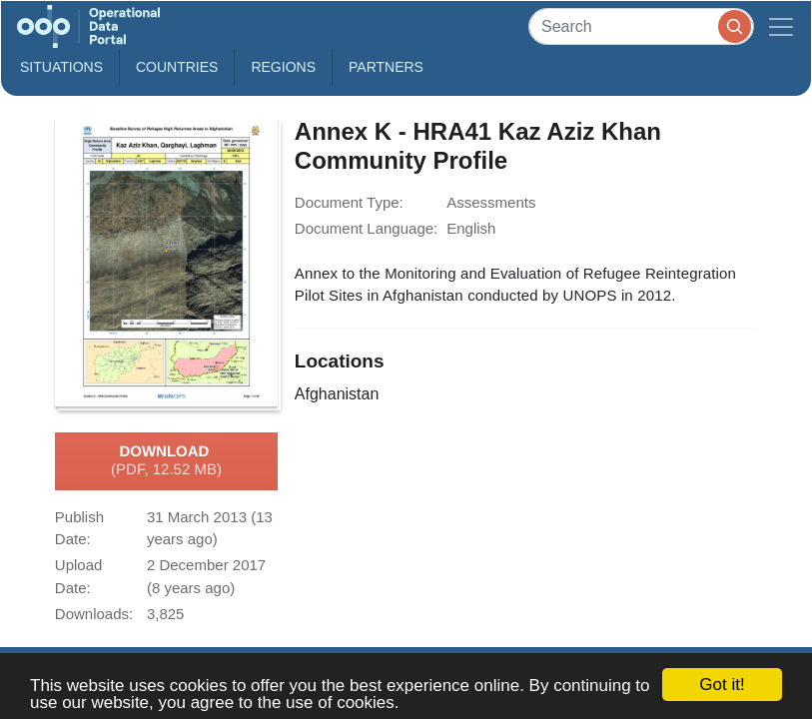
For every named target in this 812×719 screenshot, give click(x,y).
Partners (386, 67)
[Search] (641, 26)
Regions (283, 67)
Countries (177, 67)
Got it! (721, 684)
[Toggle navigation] (781, 26)
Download (166, 461)
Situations (61, 67)
